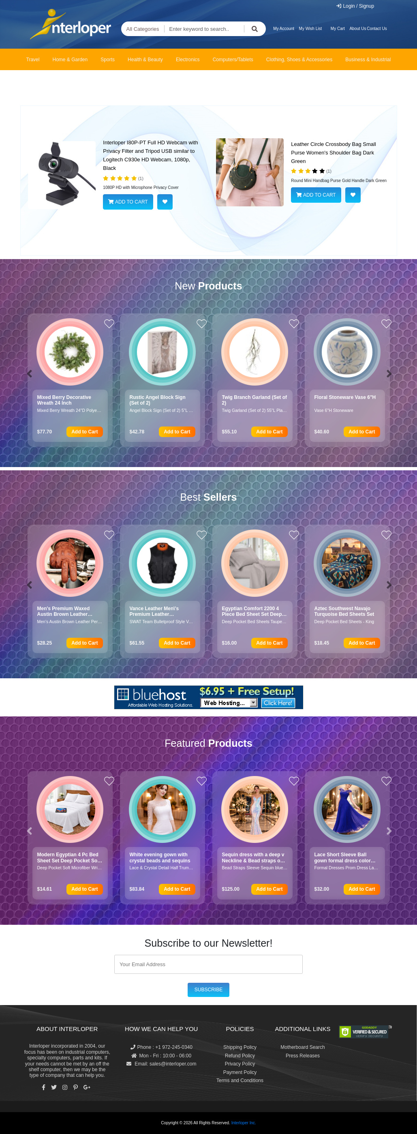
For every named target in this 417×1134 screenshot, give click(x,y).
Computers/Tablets (233, 59)
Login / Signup (355, 6)
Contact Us (377, 28)
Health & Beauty (145, 59)
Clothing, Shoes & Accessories (299, 59)
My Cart (338, 28)
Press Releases (303, 1056)
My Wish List (310, 28)
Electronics (188, 59)
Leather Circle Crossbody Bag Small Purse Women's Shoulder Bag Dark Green (333, 152)
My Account (283, 28)
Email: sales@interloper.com (161, 1064)
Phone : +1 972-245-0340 (161, 1047)
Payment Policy (240, 1072)
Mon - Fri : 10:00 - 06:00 (161, 1056)
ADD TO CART (128, 202)
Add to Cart (84, 432)
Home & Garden (70, 59)
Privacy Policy (240, 1064)
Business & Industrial (368, 59)
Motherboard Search (302, 1047)
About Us (357, 28)
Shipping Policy (240, 1047)
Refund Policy (240, 1056)
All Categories (142, 29)
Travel (33, 59)
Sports (108, 59)
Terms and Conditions (239, 1080)
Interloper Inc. (243, 1123)
